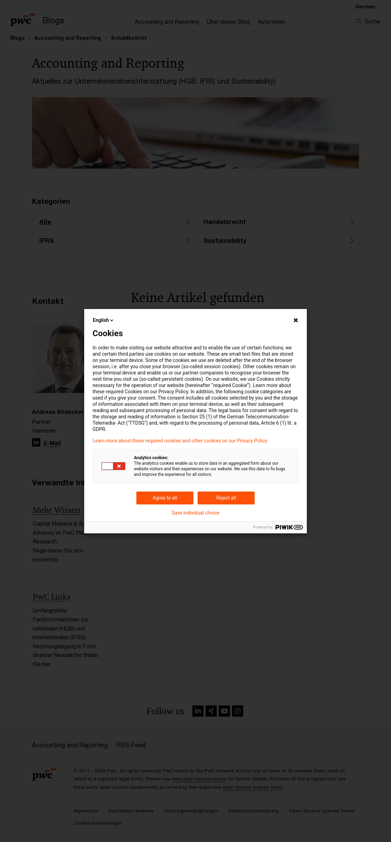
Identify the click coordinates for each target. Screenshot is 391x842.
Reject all (226, 498)
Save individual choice (195, 513)
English (103, 320)
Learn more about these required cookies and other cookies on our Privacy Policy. (180, 440)
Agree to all (165, 498)
